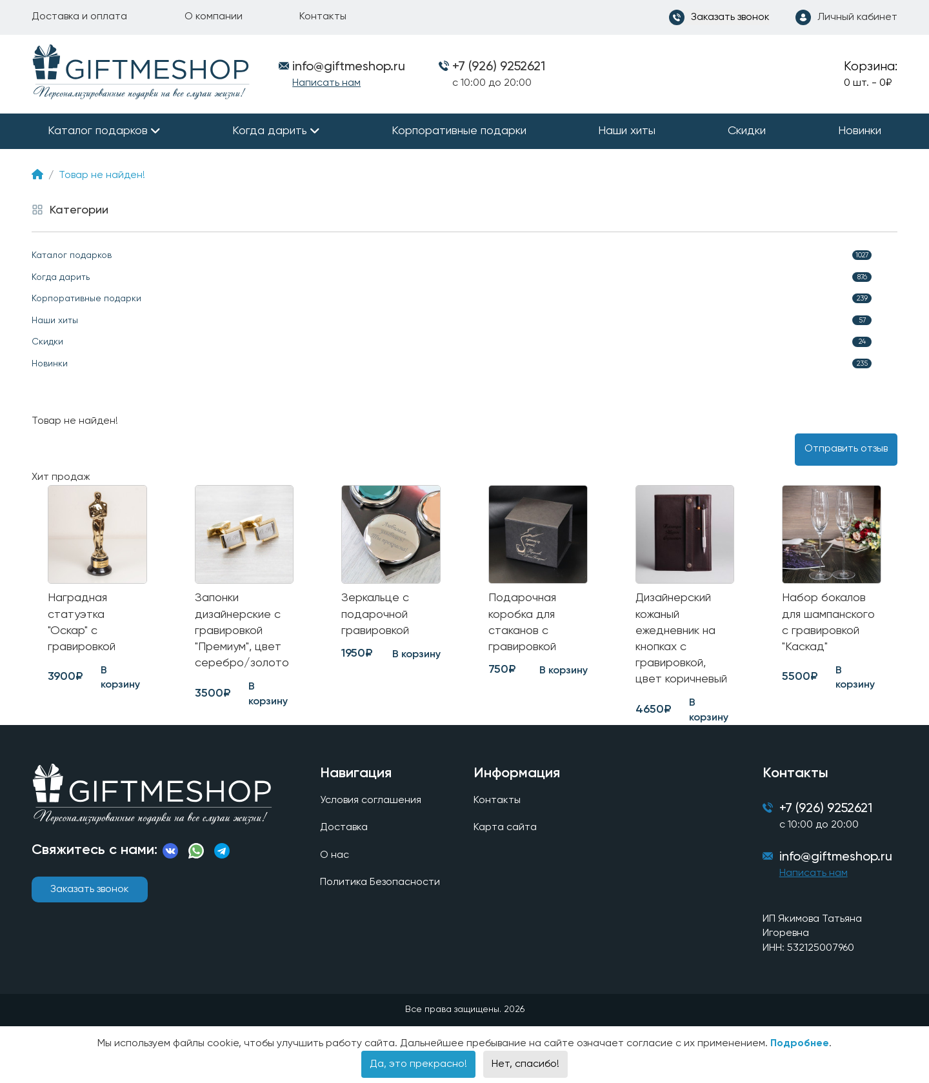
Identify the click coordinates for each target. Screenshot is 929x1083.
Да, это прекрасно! (418, 1064)
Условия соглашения (370, 800)
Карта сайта (505, 827)
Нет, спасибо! (525, 1064)
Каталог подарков (98, 131)
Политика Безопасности (380, 882)
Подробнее (799, 1043)
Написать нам (326, 83)
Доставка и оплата (79, 17)
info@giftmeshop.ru (835, 857)
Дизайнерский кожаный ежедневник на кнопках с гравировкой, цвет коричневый (681, 638)
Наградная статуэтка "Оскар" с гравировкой (81, 622)
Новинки (859, 131)
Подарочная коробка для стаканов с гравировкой (522, 622)
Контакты (322, 17)
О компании (214, 17)
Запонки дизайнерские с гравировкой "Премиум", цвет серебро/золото (242, 630)
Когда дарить (269, 131)
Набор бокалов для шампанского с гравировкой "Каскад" (828, 622)
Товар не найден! (102, 175)
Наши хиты (626, 131)
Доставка (344, 827)
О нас (334, 855)
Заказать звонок (89, 889)
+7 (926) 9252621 (498, 67)
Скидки (747, 131)
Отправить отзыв (846, 449)
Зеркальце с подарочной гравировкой (375, 614)
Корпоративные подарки (459, 131)
